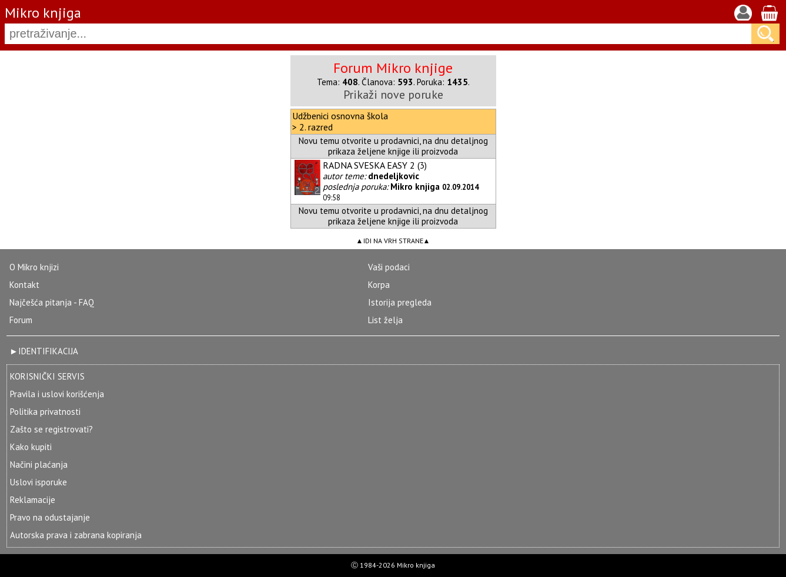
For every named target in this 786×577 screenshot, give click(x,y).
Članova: (387, 82)
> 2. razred (312, 127)
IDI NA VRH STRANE (393, 240)
